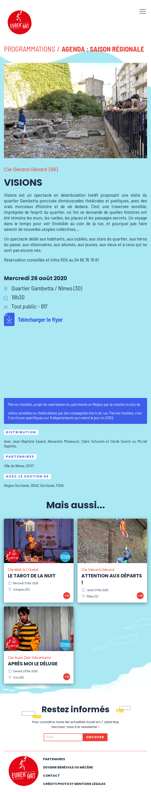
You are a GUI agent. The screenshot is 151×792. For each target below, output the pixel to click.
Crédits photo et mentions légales (74, 784)
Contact (51, 775)
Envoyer (95, 737)
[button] (143, 11)
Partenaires (54, 759)
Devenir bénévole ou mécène (68, 767)
